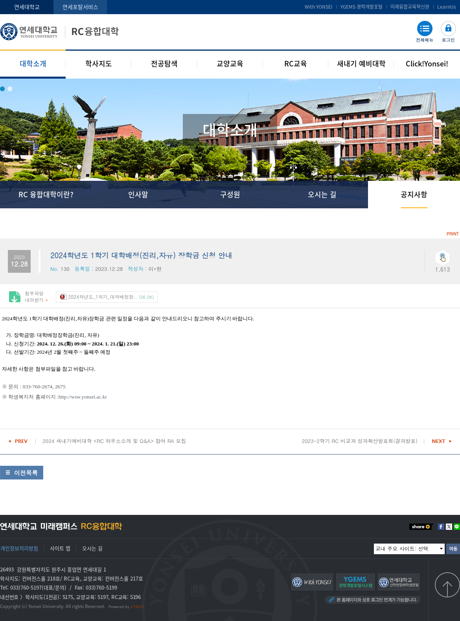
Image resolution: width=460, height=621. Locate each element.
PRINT (453, 234)
